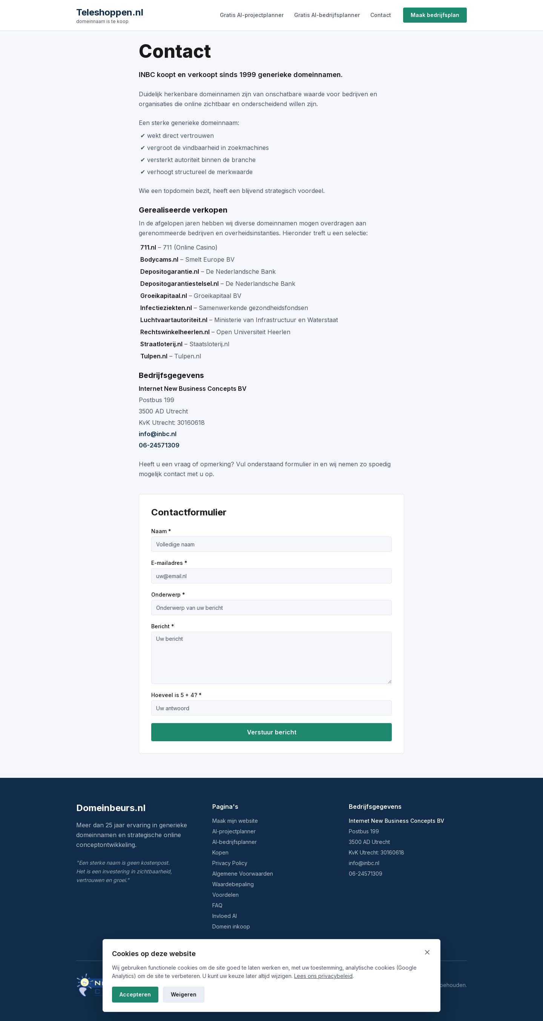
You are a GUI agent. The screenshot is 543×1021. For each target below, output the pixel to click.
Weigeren (183, 994)
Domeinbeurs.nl (111, 807)
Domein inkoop (231, 926)
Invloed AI (224, 916)
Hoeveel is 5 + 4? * (176, 695)
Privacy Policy (229, 863)
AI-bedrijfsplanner (234, 842)
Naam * (161, 531)
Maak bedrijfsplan (435, 15)
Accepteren (135, 994)
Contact (380, 15)
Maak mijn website (235, 820)
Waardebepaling (233, 884)
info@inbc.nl (157, 434)
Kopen (220, 852)
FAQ (217, 905)
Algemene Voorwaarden (242, 873)
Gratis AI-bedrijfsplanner (327, 15)
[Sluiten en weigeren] (427, 952)
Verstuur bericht (271, 732)
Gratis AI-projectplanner (252, 15)
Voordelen (225, 894)
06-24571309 (159, 445)
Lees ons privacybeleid (323, 976)
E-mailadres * (169, 563)
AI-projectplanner (234, 831)
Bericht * (162, 626)
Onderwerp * (168, 594)
